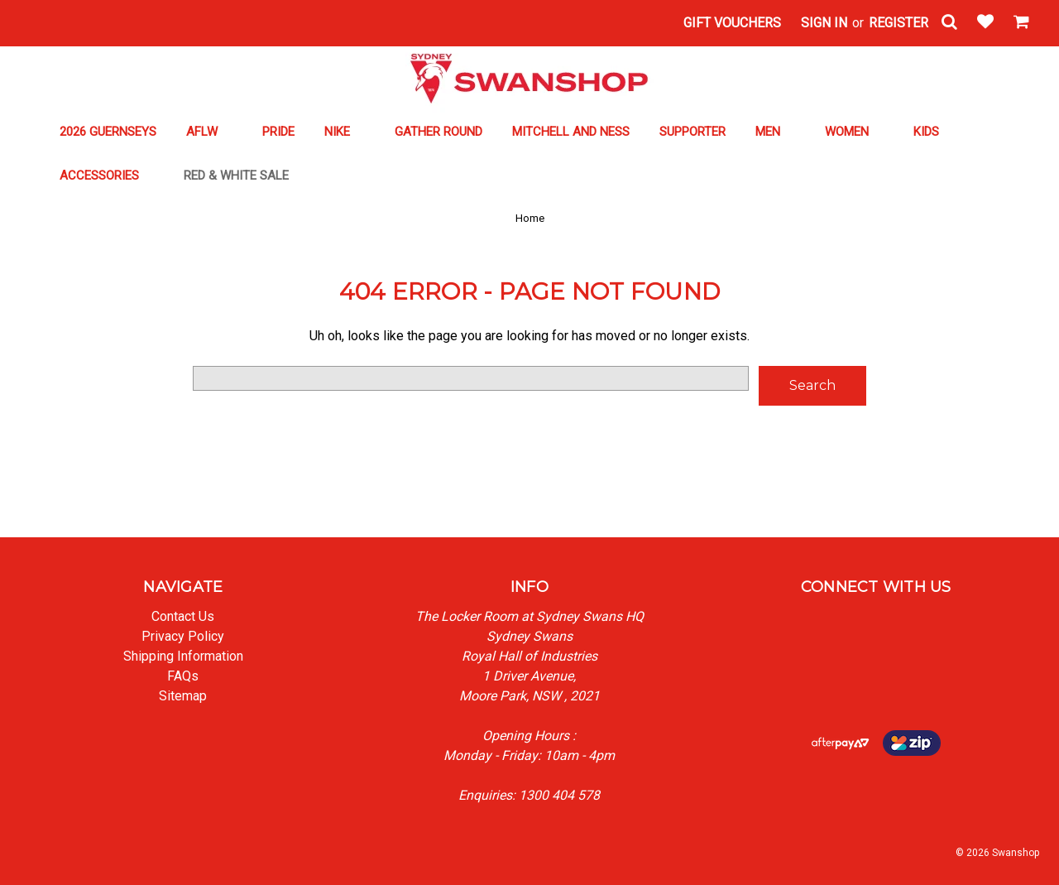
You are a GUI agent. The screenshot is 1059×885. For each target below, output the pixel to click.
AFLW (209, 131)
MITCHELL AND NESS (571, 131)
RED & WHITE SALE (244, 175)
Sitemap (183, 696)
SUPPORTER (692, 131)
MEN (775, 131)
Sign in (824, 23)
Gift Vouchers (732, 23)
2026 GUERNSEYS (108, 131)
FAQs (183, 676)
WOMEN (854, 131)
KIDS (926, 131)
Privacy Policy (182, 636)
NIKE (344, 131)
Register (898, 23)
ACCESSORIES (107, 175)
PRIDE (278, 131)
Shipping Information (183, 656)
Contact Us (182, 616)
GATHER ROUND (438, 131)
